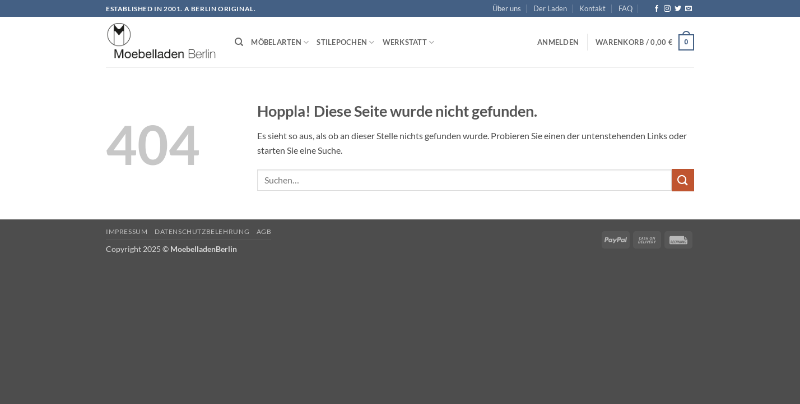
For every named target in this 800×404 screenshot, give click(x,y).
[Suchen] (239, 42)
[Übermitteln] (683, 180)
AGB (264, 231)
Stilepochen (345, 42)
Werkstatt (409, 42)
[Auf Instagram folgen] (667, 9)
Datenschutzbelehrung (202, 231)
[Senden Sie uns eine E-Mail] (688, 9)
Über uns (506, 8)
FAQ (625, 8)
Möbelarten (280, 42)
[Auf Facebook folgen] (656, 9)
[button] (558, 42)
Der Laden (550, 8)
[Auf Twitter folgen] (678, 9)
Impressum (127, 231)
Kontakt (592, 8)
